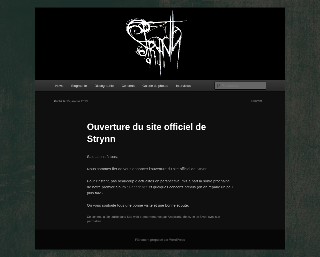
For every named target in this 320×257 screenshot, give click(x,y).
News (59, 86)
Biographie (79, 86)
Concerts (128, 86)
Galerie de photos (155, 86)
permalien (94, 221)
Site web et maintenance (144, 217)
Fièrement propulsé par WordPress (160, 240)
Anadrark (174, 217)
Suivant (258, 101)
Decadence (138, 187)
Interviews (183, 86)
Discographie (104, 86)
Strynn (201, 169)
